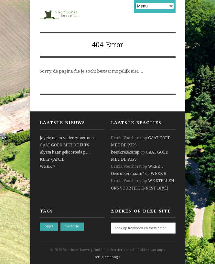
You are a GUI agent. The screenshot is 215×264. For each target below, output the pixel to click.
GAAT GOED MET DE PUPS (64, 145)
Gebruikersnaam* (127, 173)
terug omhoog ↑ (108, 257)
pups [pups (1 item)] (49, 226)
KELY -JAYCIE (52, 159)
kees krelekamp (125, 152)
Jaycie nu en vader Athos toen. (67, 138)
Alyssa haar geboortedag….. (65, 152)
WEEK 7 (47, 166)
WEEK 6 (156, 166)
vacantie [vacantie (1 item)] (72, 226)
